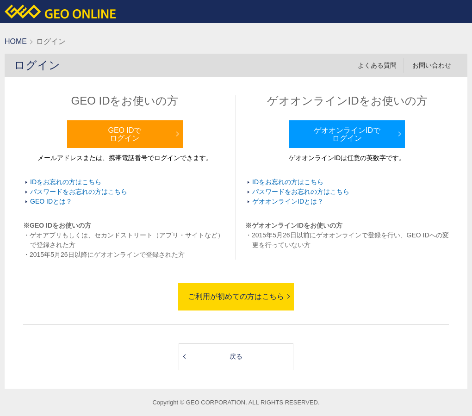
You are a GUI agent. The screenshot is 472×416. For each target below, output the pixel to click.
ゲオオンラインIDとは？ (287, 201)
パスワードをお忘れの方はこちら (78, 191)
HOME (16, 41)
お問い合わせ (431, 65)
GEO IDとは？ (51, 201)
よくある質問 (377, 65)
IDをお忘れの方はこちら (65, 182)
